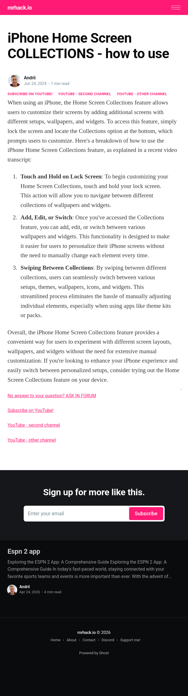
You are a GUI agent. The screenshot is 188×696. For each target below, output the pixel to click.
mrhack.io (20, 7)
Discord (108, 640)
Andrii (30, 77)
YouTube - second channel (84, 94)
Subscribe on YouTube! (30, 94)
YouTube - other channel (142, 94)
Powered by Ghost (94, 653)
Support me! (130, 640)
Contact (89, 640)
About (71, 640)
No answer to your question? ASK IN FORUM (52, 395)
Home (55, 640)
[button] (175, 7)
